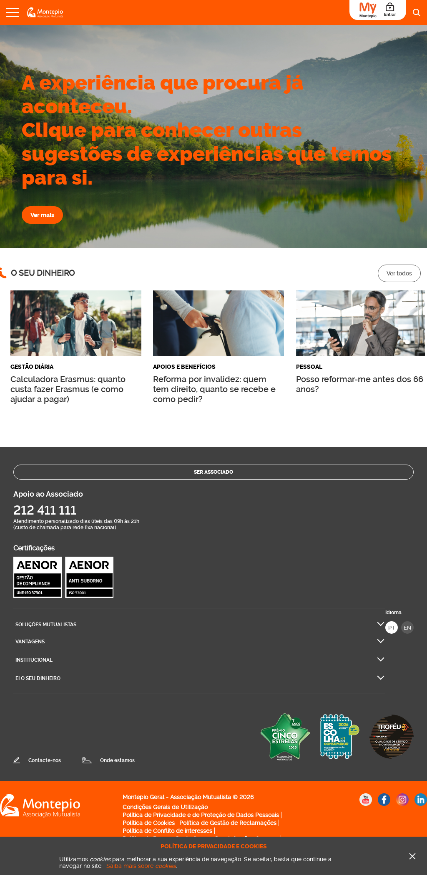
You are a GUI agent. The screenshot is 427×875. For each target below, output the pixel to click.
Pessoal (309, 366)
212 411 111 (44, 510)
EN (407, 628)
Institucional (34, 660)
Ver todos (399, 273)
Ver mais (42, 215)
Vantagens (30, 642)
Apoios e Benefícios (184, 366)
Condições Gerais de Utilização (165, 807)
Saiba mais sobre (141, 865)
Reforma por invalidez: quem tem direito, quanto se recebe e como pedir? (214, 389)
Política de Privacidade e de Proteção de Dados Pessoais (201, 815)
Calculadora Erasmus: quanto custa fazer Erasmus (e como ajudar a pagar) (68, 389)
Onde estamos (117, 760)
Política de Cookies (149, 823)
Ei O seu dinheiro (37, 678)
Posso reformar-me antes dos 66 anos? (359, 384)
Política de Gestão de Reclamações (227, 823)
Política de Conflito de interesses (167, 831)
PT (391, 628)
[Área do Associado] (377, 10)
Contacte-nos (44, 760)
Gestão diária (31, 366)
